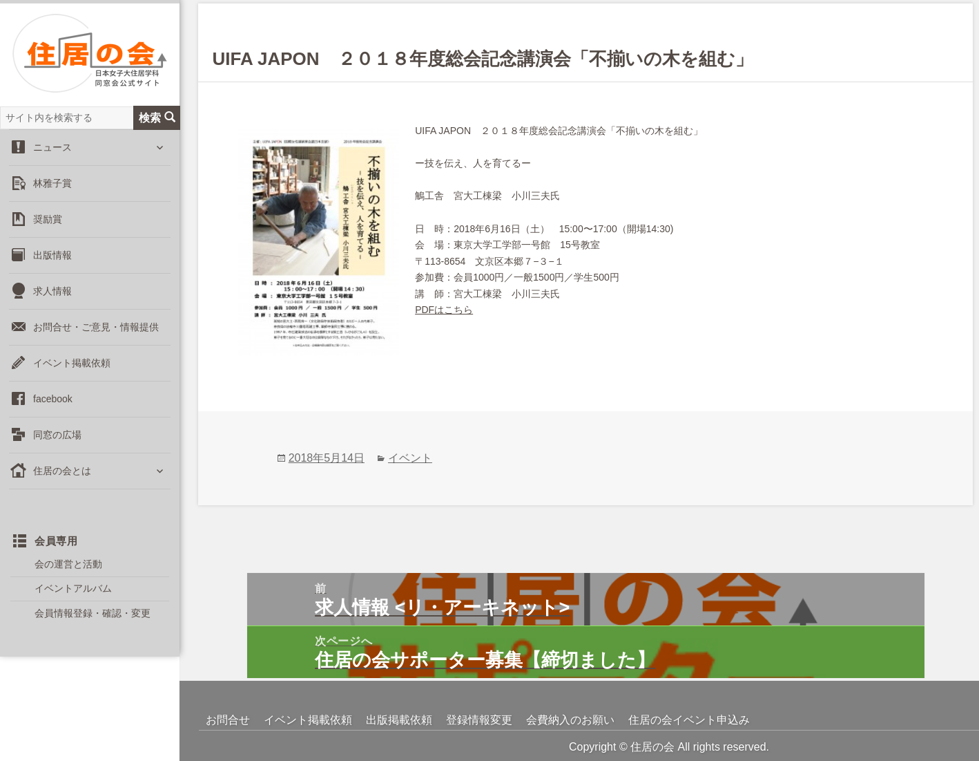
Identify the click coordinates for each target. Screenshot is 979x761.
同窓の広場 (57, 434)
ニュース (52, 147)
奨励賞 (47, 219)
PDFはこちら (444, 309)
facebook (52, 398)
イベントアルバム (73, 588)
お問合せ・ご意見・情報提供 (96, 326)
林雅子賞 (52, 183)
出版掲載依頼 (399, 720)
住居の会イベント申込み (689, 720)
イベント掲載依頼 (71, 362)
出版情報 (52, 255)
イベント (410, 458)
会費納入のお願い (570, 720)
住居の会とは (62, 470)
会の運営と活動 (68, 564)
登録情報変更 (479, 720)
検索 (157, 117)
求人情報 (52, 291)
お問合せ (228, 720)
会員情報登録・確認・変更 (93, 613)
